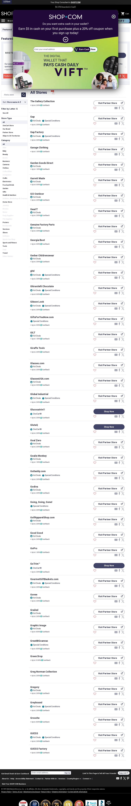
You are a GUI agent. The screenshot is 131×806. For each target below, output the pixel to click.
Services (61, 779)
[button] (74, 779)
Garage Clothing (39, 147)
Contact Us (39, 779)
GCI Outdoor (37, 193)
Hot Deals (37, 121)
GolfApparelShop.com (42, 517)
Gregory (34, 687)
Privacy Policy (6, 792)
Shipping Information (59, 792)
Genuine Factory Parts (42, 224)
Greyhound (36, 702)
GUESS (34, 733)
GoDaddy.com (38, 471)
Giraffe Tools (37, 348)
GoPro (33, 548)
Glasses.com (37, 363)
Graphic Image (38, 625)
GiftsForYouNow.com (42, 317)
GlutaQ (34, 425)
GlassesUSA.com (39, 378)
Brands (11, 21)
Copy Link (123, 773)
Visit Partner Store (108, 104)
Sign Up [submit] (67, 773)
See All (5, 113)
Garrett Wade (37, 178)
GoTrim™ (35, 563)
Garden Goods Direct (41, 163)
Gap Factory (37, 132)
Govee (33, 594)
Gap (32, 116)
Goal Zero (35, 440)
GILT (32, 332)
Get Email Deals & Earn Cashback (15, 774)
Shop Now (109, 411)
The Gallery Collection (42, 101)
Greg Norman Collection (43, 671)
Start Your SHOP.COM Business (14, 784)
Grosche (34, 718)
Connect (86, 779)
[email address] (53, 49)
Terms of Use (17, 792)
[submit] (86, 49)
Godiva (34, 486)
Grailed (34, 610)
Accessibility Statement (25, 779)
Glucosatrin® (37, 409)
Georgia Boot (37, 240)
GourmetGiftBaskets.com (44, 579)
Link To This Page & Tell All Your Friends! (99, 773)
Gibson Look (37, 301)
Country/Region (73, 779)
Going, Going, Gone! (41, 502)
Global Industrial (39, 394)
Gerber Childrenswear (42, 255)
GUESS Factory (38, 748)
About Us (5, 779)
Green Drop (36, 656)
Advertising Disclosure (31, 792)
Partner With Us (51, 779)
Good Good (36, 532)
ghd (32, 271)
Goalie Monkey (38, 455)
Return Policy (46, 792)
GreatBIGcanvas (39, 640)
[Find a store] (11, 94)
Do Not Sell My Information (77, 792)
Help (12, 779)
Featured (7, 29)
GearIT (34, 209)
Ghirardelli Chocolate (42, 286)
